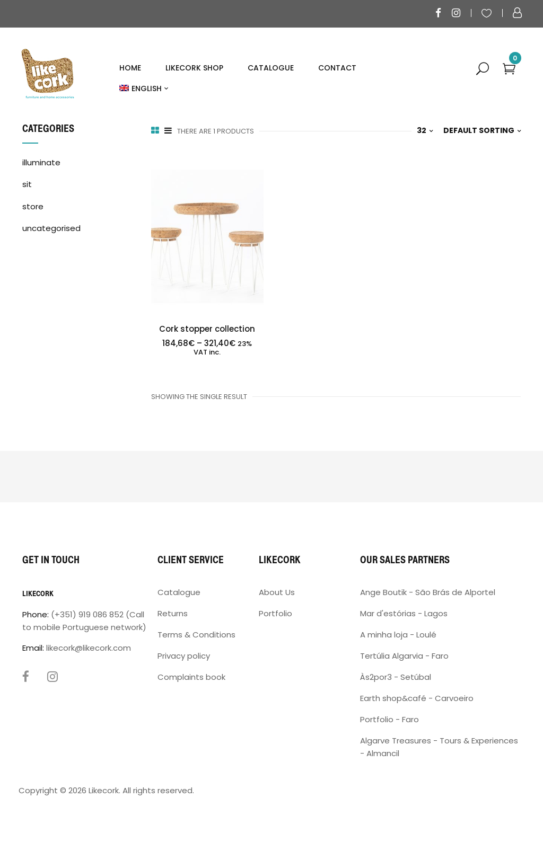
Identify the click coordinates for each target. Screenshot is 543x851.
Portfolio (275, 613)
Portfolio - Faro (389, 719)
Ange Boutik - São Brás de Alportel (427, 592)
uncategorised (51, 228)
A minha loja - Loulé (398, 634)
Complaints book (191, 676)
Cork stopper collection (207, 328)
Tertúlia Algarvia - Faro (404, 655)
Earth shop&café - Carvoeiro (417, 698)
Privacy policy (183, 655)
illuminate (41, 162)
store (32, 206)
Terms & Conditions (196, 634)
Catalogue (178, 592)
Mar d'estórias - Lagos (404, 613)
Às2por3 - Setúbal (395, 676)
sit (27, 184)
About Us (277, 592)
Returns (172, 613)
